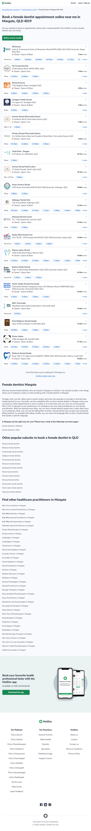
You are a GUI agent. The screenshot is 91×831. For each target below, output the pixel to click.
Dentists (45, 744)
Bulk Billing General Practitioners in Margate (18, 518)
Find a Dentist (17, 739)
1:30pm (57, 210)
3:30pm (35, 93)
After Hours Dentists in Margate (14, 505)
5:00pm (49, 244)
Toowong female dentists (11, 460)
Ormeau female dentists (11, 476)
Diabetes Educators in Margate (13, 574)
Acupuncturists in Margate (11, 534)
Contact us (74, 744)
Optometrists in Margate (11, 610)
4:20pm (46, 144)
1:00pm (46, 261)
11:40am (57, 364)
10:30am (28, 59)
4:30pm (38, 244)
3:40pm (28, 277)
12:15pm (35, 210)
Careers (74, 739)
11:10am (70, 59)
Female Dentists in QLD (29, 9)
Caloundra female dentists (11, 492)
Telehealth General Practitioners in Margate (18, 526)
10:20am (25, 347)
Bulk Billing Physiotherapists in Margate (16, 522)
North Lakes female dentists (12, 488)
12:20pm (24, 144)
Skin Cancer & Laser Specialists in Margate (17, 642)
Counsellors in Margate (10, 558)
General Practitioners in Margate (14, 586)
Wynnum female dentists (11, 464)
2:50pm (35, 76)
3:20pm (25, 93)
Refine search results (12, 38)
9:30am (17, 244)
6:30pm (25, 227)
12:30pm (35, 144)
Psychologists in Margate (11, 626)
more (84, 59)
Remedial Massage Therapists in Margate (17, 634)
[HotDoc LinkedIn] (45, 804)
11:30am (46, 364)
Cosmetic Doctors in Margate (13, 554)
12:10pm (14, 144)
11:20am (14, 261)
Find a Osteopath (16, 768)
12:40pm (35, 261)
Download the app (16, 692)
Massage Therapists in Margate (13, 590)
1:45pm (67, 210)
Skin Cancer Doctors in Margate (13, 638)
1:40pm (78, 261)
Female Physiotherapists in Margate (15, 530)
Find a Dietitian (16, 763)
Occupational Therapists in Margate (15, 606)
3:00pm (14, 93)
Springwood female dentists (12, 468)
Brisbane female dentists (11, 448)
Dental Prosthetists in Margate (13, 566)
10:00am (14, 330)
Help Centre (17, 787)
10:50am (49, 59)
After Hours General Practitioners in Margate (18, 509)
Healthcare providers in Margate (14, 650)
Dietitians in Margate (10, 578)
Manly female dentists (10, 472)
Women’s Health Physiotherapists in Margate (18, 646)
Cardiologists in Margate (11, 542)
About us (74, 735)
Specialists (45, 749)
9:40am (25, 297)
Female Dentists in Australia (10, 9)
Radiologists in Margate (10, 630)
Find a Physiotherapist (16, 744)
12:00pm (24, 76)
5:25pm (14, 227)
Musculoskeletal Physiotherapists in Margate (18, 594)
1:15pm (46, 210)
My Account (17, 782)
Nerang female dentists (10, 480)
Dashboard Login (45, 754)
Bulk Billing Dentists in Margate (13, 514)
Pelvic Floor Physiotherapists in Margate (16, 614)
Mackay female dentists (10, 444)
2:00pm (14, 193)
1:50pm (78, 364)
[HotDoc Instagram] (50, 804)
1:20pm (14, 160)
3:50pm (46, 93)
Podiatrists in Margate (10, 622)
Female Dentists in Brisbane (12, 426)
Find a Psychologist (17, 758)
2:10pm (25, 193)
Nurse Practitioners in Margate (13, 598)
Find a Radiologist (16, 777)
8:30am (14, 110)
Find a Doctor (17, 735)
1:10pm (57, 261)
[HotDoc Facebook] (41, 804)
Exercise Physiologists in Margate (14, 582)
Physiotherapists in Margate (12, 618)
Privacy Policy (74, 754)
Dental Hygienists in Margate (12, 562)
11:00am (60, 59)
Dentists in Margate (9, 570)
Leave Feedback (16, 791)
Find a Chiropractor (17, 754)
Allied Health (45, 739)
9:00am (17, 59)
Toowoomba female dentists (12, 484)
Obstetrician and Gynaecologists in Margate (18, 602)
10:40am (38, 59)
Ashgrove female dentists (11, 456)
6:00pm (17, 127)
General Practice (45, 735)
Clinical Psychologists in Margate (14, 550)
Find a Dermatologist (16, 773)
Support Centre (45, 758)
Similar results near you (45, 376)
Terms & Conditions (74, 749)
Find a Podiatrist (17, 749)
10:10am (14, 347)
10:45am (14, 210)
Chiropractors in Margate (11, 546)
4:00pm (19, 177)
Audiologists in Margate (10, 538)
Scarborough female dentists (12, 452)
